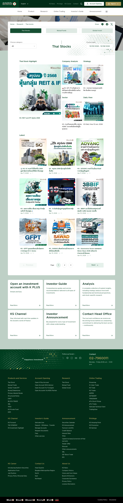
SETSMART (92, 396)
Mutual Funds (61, 31)
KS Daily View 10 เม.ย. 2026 (93, 124)
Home (19, 11)
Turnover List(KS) (68, 428)
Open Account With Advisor (44, 385)
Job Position (12, 473)
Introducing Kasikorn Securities (18, 468)
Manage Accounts (41, 428)
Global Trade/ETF (14, 388)
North (37, 473)
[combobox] (23, 46)
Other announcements (69, 449)
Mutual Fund (66, 385)
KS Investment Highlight (16, 428)
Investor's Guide (42, 418)
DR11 (9, 412)
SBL (9, 404)
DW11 (9, 399)
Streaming (92, 382)
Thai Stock (11, 382)
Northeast (38, 479)
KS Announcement (68, 425)
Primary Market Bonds (15, 393)
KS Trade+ (92, 391)
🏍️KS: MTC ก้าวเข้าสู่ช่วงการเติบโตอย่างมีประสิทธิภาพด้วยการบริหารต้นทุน (71, 90)
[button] (81, 4)
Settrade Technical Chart (97, 407)
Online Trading (59, 11)
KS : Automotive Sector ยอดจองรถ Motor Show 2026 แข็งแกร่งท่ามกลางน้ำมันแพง (89, 251)
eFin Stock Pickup (95, 401)
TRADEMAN (93, 399)
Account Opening (94, 4)
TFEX (9, 407)
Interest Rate (66, 433)
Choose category (16, 42)
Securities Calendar (68, 423)
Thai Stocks (26, 31)
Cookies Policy (102, 500)
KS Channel (13, 418)
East (36, 476)
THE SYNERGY (12, 425)
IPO (63, 457)
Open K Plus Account (42, 382)
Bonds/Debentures (14, 391)
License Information (68, 484)
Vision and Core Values (69, 473)
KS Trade (92, 388)
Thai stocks (30, 24)
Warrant (65, 447)
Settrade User (39, 423)
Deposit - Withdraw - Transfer (45, 425)
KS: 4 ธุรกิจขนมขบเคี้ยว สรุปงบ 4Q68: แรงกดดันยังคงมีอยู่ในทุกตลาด (72, 126)
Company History (68, 471)
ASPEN (91, 393)
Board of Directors (68, 476)
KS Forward (12, 423)
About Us (66, 463)
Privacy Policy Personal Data (17, 476)
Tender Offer (66, 444)
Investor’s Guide (77, 11)
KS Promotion (93, 425)
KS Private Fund (13, 409)
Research (44, 11)
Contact (75, 4)
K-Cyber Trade (94, 385)
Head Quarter (39, 468)
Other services (40, 436)
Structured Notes (13, 396)
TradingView (93, 409)
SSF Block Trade (67, 455)
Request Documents (41, 431)
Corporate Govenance (69, 479)
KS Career (68, 4)
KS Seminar (93, 428)
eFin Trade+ (93, 404)
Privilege (60, 4)
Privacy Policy (66, 481)
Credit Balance (67, 431)
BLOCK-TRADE (13, 401)
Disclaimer (112, 500)
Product (31, 11)
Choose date (90, 42)
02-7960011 (98, 358)
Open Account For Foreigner (44, 388)
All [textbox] (13, 46)
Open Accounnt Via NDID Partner (46, 391)
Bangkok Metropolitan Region (45, 471)
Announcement (95, 11)
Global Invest (97, 31)
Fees (36, 433)
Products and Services (17, 378)
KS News (52, 4)
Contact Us (39, 463)
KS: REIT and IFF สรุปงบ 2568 (29, 118)
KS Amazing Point (95, 423)
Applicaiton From (13, 471)
